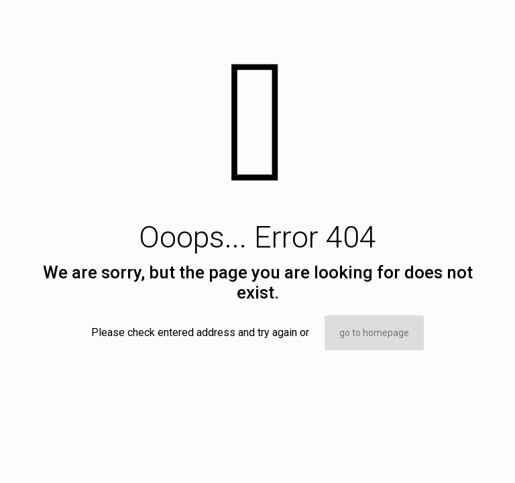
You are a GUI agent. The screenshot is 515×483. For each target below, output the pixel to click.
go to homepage (374, 332)
